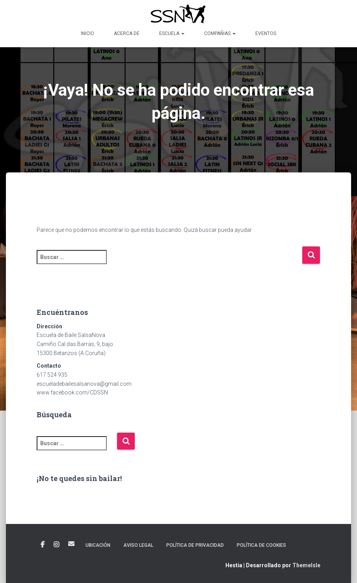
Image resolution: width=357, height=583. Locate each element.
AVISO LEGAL (138, 545)
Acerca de (126, 33)
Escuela (171, 33)
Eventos (265, 33)
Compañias (220, 33)
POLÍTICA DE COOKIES (261, 545)
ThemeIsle (306, 565)
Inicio (87, 33)
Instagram (56, 545)
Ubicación (98, 545)
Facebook (42, 545)
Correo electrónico (71, 544)
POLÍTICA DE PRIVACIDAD (195, 545)
